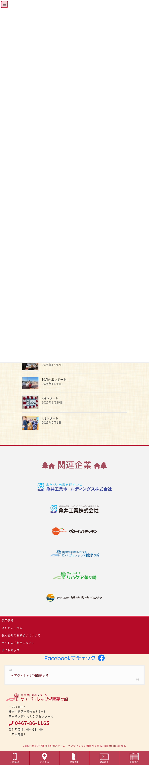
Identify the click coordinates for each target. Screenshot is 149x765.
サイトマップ (10, 650)
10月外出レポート (54, 379)
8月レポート (50, 418)
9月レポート (50, 398)
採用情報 (7, 620)
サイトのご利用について (17, 643)
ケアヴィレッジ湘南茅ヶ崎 (30, 675)
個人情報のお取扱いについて (20, 635)
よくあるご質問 (12, 628)
